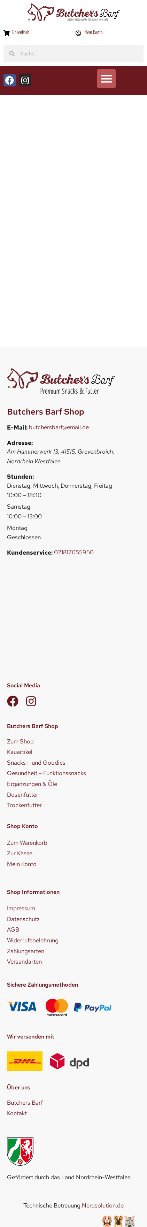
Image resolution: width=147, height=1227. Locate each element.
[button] (106, 78)
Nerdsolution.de (103, 1205)
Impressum (21, 908)
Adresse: (20, 443)
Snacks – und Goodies (36, 762)
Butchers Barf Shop (45, 411)
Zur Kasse (19, 853)
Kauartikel (19, 752)
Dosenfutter (22, 794)
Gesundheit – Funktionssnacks (46, 773)
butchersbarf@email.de (59, 427)
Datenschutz (23, 919)
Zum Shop (20, 741)
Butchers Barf (25, 1102)
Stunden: (20, 477)
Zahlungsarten (25, 951)
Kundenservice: (30, 553)
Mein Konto (22, 864)
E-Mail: (17, 428)
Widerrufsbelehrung (33, 940)
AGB (13, 929)
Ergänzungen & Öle (32, 784)
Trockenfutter (24, 805)
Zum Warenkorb (27, 843)
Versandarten (24, 961)
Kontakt (17, 1113)
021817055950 (74, 552)
